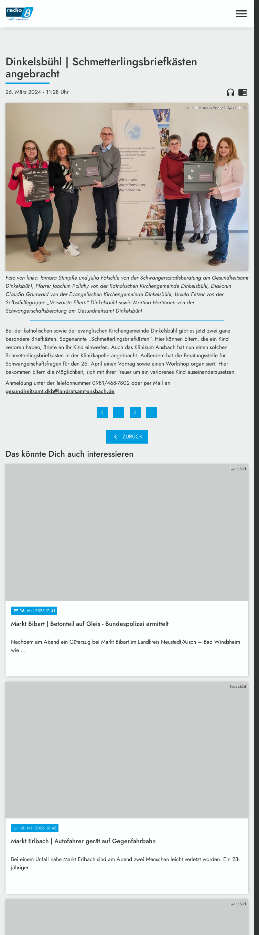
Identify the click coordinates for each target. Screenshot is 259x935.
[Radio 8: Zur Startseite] (66, 14)
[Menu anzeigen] (241, 14)
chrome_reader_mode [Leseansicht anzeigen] (243, 92)
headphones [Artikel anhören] (230, 92)
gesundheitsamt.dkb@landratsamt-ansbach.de (60, 391)
